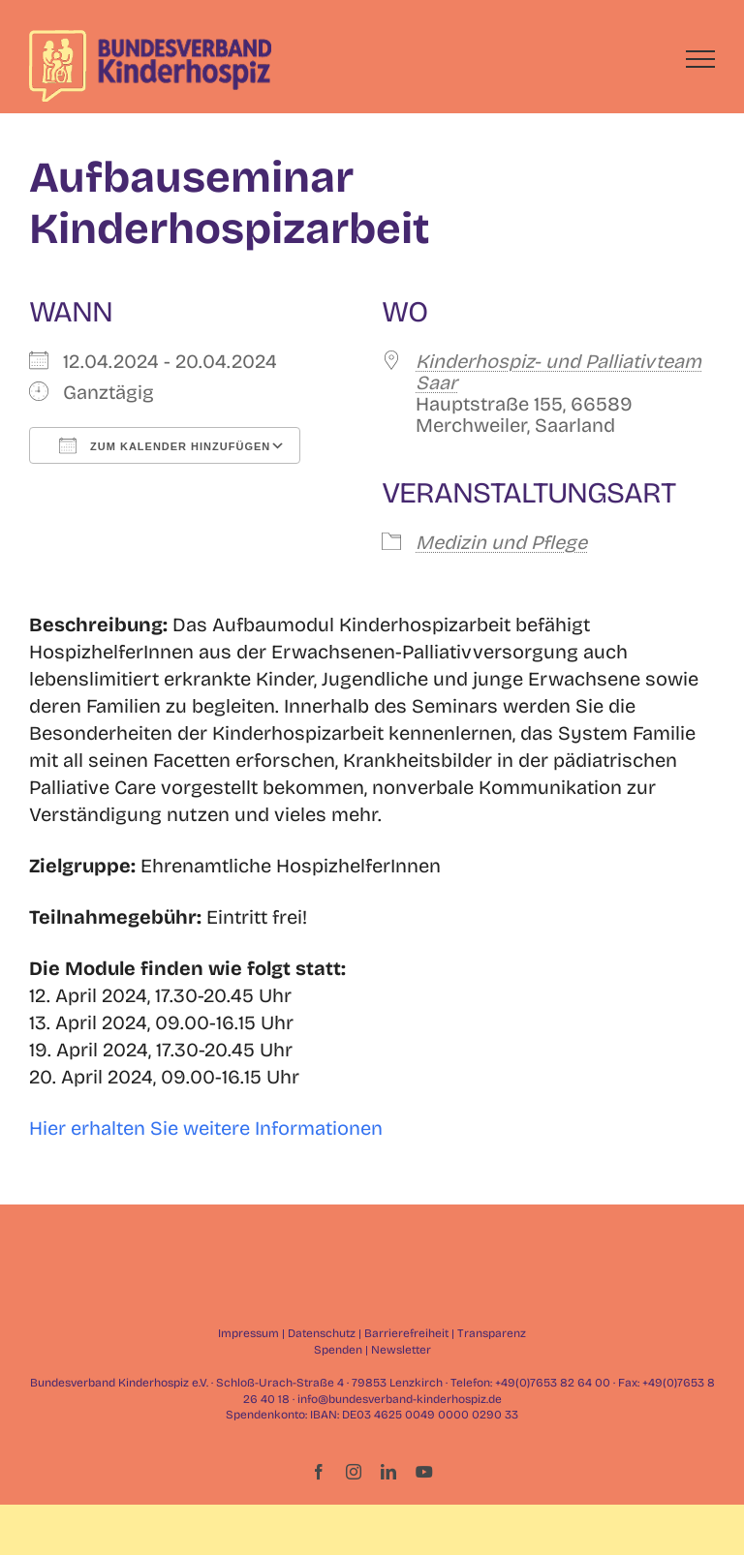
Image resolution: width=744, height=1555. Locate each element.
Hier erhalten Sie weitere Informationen (206, 1128)
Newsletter (401, 1350)
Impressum (248, 1333)
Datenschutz (322, 1333)
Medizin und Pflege (501, 542)
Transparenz (491, 1333)
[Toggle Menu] (701, 59)
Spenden (338, 1350)
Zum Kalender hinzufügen (164, 445)
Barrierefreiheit (406, 1333)
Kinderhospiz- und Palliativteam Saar (558, 372)
